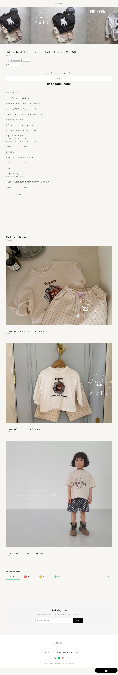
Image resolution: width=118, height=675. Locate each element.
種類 (7, 60)
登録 (77, 620)
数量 (7, 65)
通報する (20, 194)
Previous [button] (3, 25)
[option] (59, 25)
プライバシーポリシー (46, 652)
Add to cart (59, 78)
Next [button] (114, 25)
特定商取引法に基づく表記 (64, 652)
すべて (13, 577)
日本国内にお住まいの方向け (59, 84)
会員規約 (75, 652)
